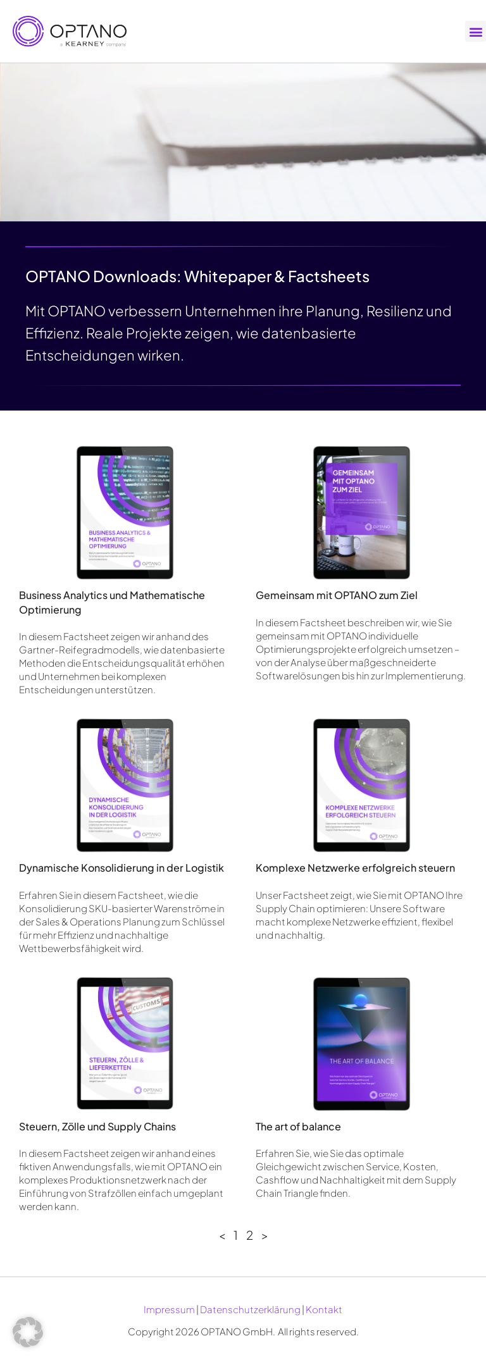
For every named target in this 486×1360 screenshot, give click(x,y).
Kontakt (324, 1309)
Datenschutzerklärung (250, 1309)
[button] (475, 31)
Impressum (169, 1309)
